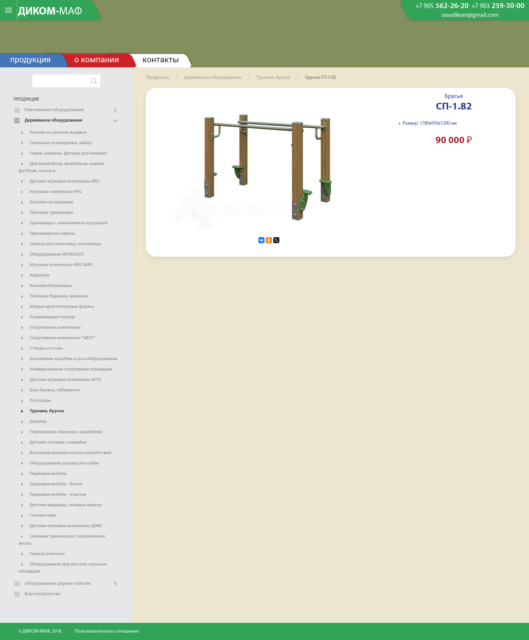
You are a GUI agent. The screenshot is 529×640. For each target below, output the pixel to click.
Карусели (34, 275)
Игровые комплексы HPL (50, 192)
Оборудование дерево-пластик (51, 583)
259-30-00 (498, 6)
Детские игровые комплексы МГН (60, 380)
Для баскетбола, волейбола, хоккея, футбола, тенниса (62, 167)
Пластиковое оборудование (48, 110)
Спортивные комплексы (50, 327)
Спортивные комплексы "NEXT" (57, 338)
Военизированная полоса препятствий (65, 453)
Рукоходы (35, 400)
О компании (96, 59)
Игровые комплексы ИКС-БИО (56, 265)
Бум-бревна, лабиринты (49, 390)
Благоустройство (36, 594)
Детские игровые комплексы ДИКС (61, 526)
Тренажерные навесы (47, 233)
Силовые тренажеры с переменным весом (62, 539)
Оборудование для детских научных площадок (63, 567)
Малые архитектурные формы (56, 306)
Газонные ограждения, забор (55, 143)
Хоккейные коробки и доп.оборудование (68, 359)
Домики (33, 421)
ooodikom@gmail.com (470, 15)
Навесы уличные (42, 554)
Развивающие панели (47, 317)
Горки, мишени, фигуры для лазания (63, 153)
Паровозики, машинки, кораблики (60, 432)
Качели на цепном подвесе (53, 132)
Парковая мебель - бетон (50, 484)
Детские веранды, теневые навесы (60, 505)
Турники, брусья (41, 411)
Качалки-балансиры (45, 286)
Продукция (30, 59)
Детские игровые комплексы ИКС (59, 181)
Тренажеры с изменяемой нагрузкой (63, 223)
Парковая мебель (42, 474)
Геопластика (37, 515)
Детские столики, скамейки (53, 442)
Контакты (161, 59)
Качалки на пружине (46, 202)
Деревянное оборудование (47, 120)
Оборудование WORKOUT (51, 254)
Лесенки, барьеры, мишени (53, 296)
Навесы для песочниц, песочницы (60, 244)
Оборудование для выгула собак (59, 463)
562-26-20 (442, 6)
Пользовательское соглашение (107, 631)
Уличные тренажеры (46, 213)
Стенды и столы (41, 348)
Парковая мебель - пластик (52, 494)
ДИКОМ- (50, 11)
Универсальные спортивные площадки (65, 369)
